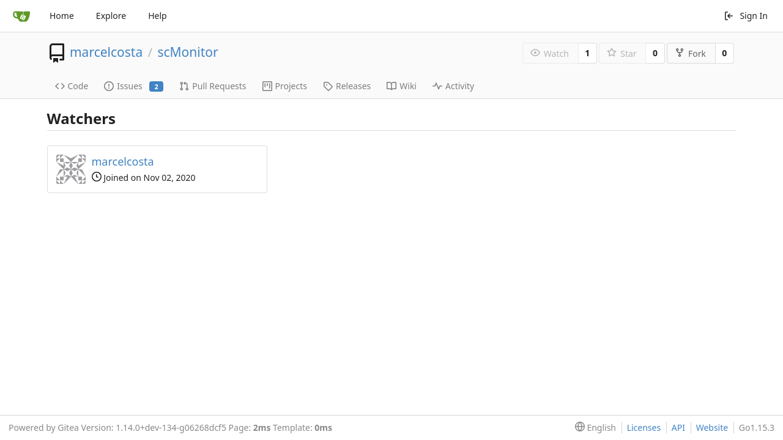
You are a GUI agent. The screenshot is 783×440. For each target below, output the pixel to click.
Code (72, 86)
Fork (690, 53)
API (678, 427)
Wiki (402, 86)
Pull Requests (212, 86)
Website (712, 427)
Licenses (644, 427)
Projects (284, 86)
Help (157, 15)
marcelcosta (106, 52)
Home (62, 15)
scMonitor (187, 52)
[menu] (593, 428)
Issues (133, 86)
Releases (347, 86)
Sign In (746, 15)
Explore (111, 15)
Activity (453, 86)
